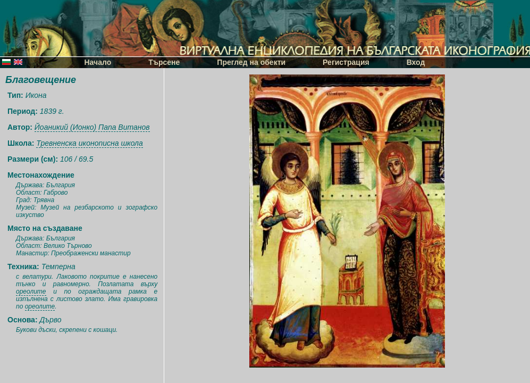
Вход (416, 62)
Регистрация (346, 62)
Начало (98, 62)
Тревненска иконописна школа (89, 143)
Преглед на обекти (251, 62)
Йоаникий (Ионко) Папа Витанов (92, 127)
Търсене (164, 62)
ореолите (31, 291)
